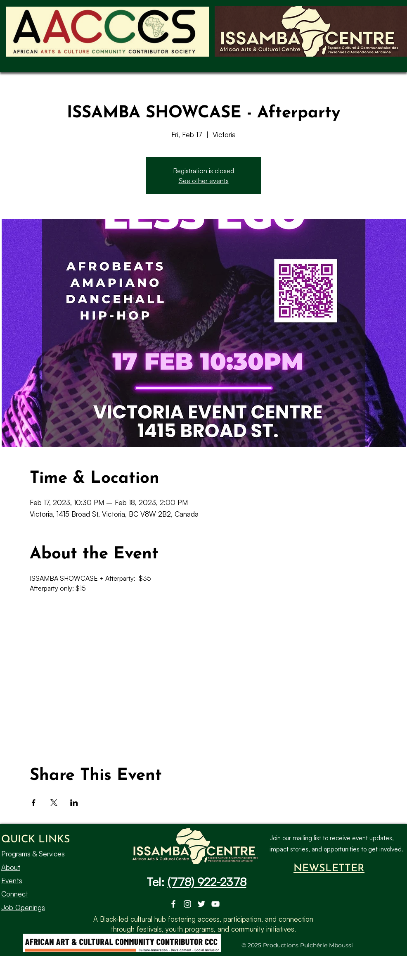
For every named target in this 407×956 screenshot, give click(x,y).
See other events (204, 180)
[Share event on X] (54, 802)
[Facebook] (173, 904)
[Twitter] (201, 904)
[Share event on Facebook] (34, 802)
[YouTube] (215, 904)
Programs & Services (33, 853)
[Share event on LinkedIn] (74, 802)
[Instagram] (187, 904)
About (10, 867)
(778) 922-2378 (207, 882)
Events (11, 880)
